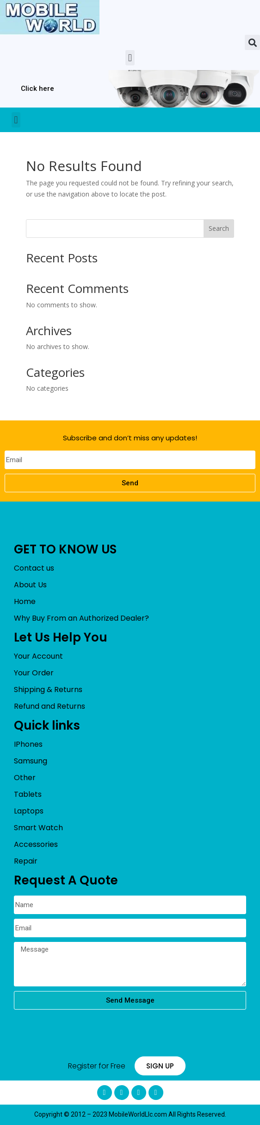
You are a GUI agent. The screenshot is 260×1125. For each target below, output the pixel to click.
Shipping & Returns (48, 689)
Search (219, 228)
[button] (252, 42)
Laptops (28, 811)
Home (25, 601)
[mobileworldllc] (49, 17)
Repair (25, 861)
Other (25, 777)
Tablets (28, 794)
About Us (30, 584)
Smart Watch (38, 827)
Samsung (30, 761)
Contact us (34, 568)
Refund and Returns (49, 706)
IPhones (28, 744)
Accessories (36, 844)
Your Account (38, 656)
